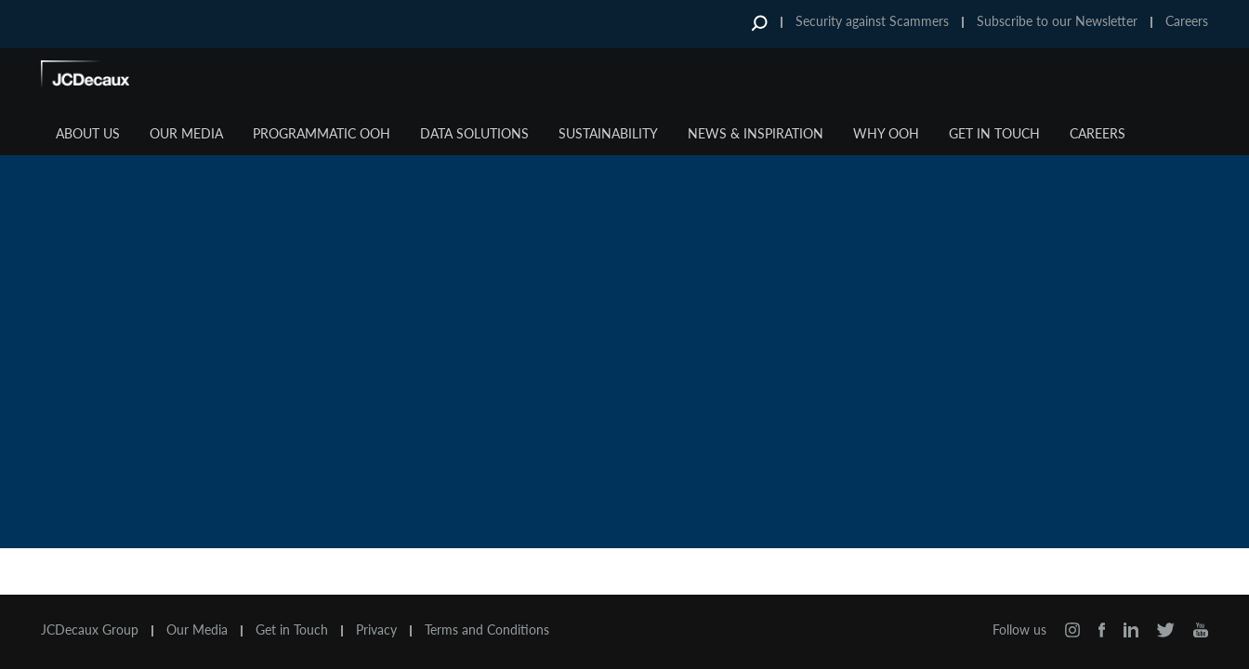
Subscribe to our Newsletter (1057, 21)
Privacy (376, 630)
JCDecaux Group (89, 630)
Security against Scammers (872, 21)
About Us (88, 133)
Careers (1186, 21)
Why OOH (886, 133)
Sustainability (608, 133)
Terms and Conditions (487, 630)
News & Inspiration (755, 133)
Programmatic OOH (321, 133)
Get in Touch (994, 133)
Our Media (186, 133)
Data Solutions (474, 133)
